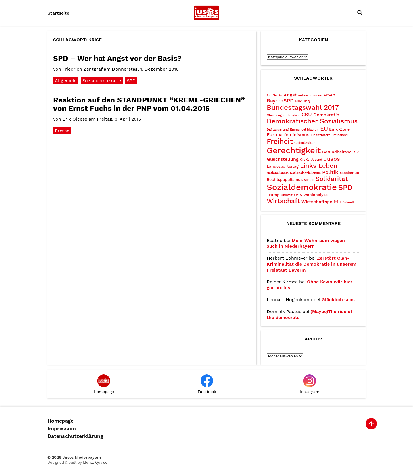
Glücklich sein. (338, 299)
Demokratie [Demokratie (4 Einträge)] (326, 114)
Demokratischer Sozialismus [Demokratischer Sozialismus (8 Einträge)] (312, 121)
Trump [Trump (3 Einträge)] (273, 195)
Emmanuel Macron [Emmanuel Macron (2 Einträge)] (304, 129)
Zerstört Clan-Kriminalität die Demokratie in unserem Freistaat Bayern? (311, 264)
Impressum (61, 428)
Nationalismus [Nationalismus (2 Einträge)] (278, 173)
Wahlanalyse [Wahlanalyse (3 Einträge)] (315, 195)
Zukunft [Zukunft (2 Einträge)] (348, 202)
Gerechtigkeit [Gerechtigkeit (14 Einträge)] (294, 150)
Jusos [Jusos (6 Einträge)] (332, 158)
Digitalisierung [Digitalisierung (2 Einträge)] (278, 129)
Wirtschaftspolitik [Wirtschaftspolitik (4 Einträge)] (321, 201)
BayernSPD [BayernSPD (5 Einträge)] (280, 101)
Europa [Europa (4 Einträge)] (275, 134)
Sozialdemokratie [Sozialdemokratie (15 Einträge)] (302, 187)
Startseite (58, 13)
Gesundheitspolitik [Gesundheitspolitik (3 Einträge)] (340, 152)
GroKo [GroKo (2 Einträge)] (305, 160)
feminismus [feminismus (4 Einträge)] (296, 134)
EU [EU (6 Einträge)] (324, 128)
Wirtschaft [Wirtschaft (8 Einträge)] (283, 201)
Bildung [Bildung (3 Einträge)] (302, 101)
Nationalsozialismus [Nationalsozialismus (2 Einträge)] (305, 173)
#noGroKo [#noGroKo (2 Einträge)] (274, 95)
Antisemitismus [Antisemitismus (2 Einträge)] (310, 95)
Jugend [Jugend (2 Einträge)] (316, 160)
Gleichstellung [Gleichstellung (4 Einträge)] (283, 159)
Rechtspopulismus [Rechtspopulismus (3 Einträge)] (285, 179)
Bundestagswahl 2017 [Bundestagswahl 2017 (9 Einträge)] (303, 107)
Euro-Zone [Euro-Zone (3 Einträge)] (339, 129)
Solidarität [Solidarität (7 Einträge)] (332, 178)
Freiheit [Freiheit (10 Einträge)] (280, 141)
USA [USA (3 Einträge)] (298, 195)
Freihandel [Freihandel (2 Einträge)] (339, 135)
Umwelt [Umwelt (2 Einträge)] (287, 195)
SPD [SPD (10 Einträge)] (345, 187)
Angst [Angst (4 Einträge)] (290, 95)
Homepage (60, 421)
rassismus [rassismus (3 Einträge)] (349, 172)
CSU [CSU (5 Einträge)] (306, 114)
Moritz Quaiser (96, 462)
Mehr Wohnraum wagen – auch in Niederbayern (308, 243)
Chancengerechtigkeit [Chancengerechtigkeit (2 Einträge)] (283, 115)
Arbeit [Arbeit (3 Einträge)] (329, 95)
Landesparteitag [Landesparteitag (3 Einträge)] (283, 166)
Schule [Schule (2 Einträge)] (309, 180)
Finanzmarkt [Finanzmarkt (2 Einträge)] (320, 135)
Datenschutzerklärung (75, 436)
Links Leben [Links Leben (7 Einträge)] (318, 165)
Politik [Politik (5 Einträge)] (330, 172)
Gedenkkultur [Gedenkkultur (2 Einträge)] (304, 143)
